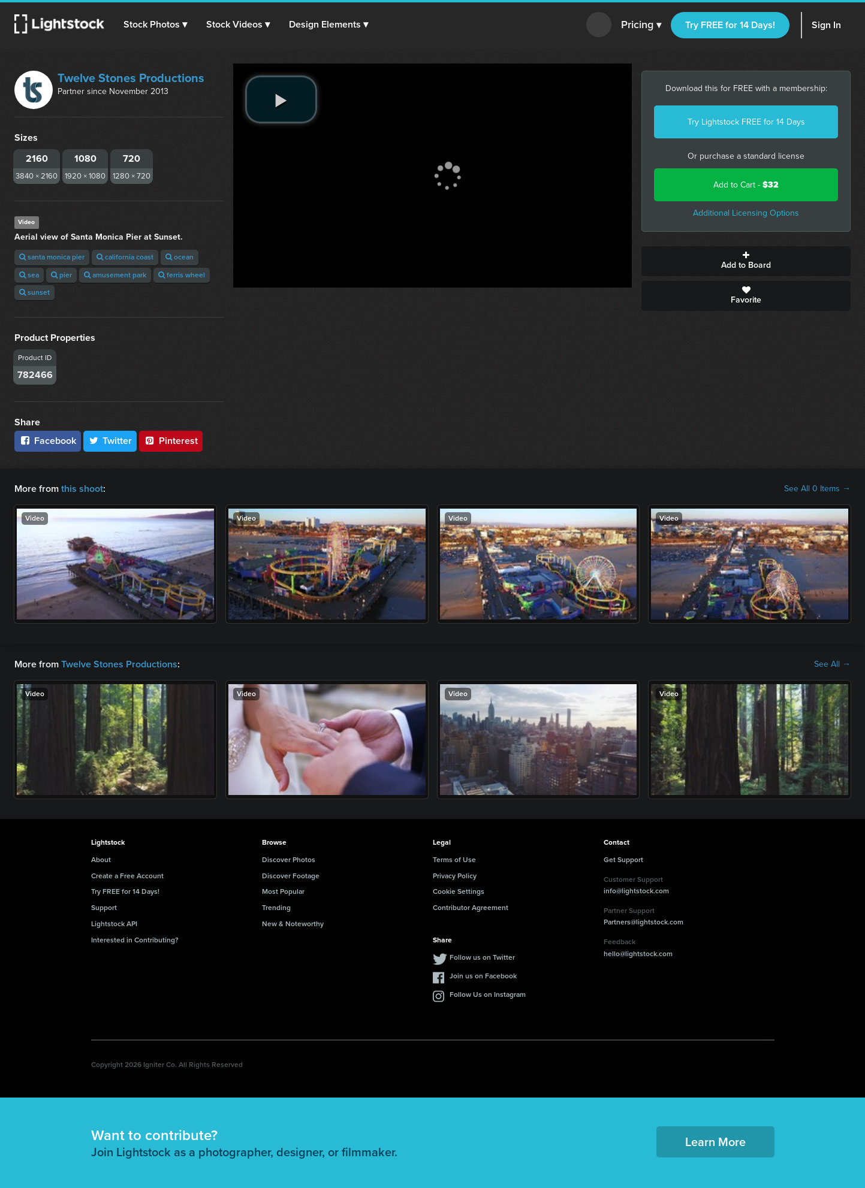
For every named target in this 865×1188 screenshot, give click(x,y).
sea (29, 275)
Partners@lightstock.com (643, 922)
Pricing (641, 25)
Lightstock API (114, 923)
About (101, 859)
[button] (155, 24)
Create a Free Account (127, 875)
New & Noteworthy (293, 923)
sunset (34, 292)
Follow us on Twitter (482, 957)
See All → (832, 664)
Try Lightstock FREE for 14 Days (746, 122)
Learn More (715, 1142)
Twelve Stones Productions (131, 78)
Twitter (110, 441)
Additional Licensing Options (746, 213)
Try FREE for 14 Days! (730, 25)
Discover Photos (288, 859)
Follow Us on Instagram (488, 994)
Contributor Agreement (470, 907)
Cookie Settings (458, 891)
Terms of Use (454, 859)
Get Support (623, 859)
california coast (125, 257)
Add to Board (746, 261)
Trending (276, 907)
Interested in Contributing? (135, 940)
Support (104, 907)
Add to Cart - (746, 185)
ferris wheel (181, 275)
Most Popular (283, 891)
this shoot (82, 488)
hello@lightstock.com (638, 953)
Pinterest (171, 441)
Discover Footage (291, 875)
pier (61, 275)
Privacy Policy (455, 875)
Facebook (47, 441)
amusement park (115, 275)
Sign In (826, 25)
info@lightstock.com (636, 890)
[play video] (281, 99)
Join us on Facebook (483, 976)
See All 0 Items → (817, 489)
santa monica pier (52, 257)
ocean (179, 257)
